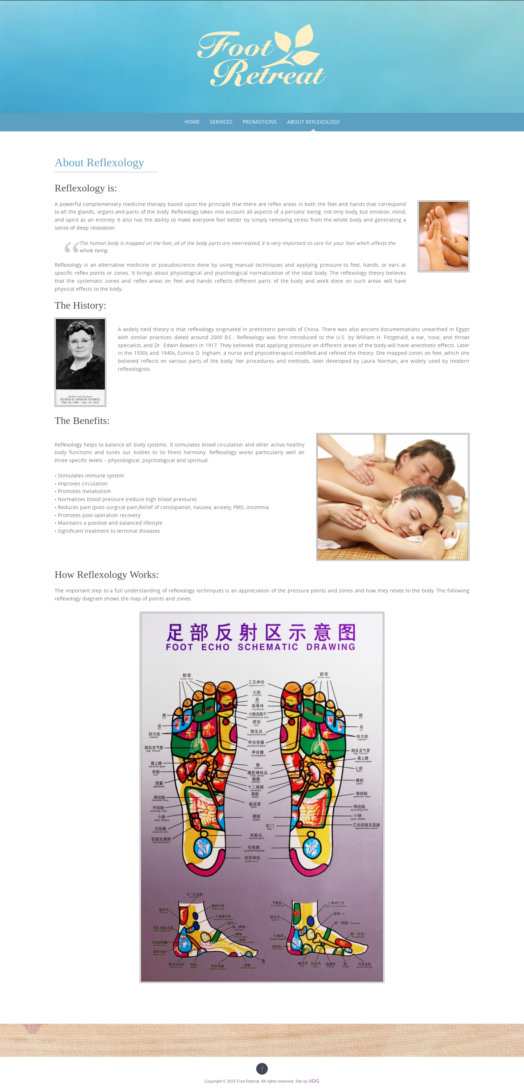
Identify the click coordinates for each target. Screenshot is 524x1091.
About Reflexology (313, 122)
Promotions (260, 122)
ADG (314, 1081)
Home (192, 122)
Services (221, 122)
